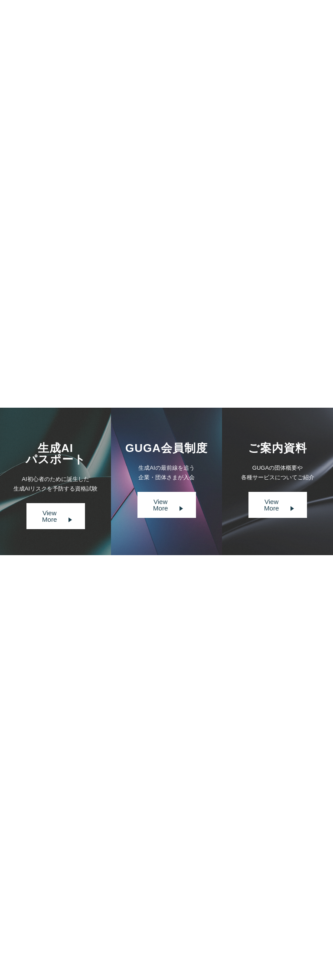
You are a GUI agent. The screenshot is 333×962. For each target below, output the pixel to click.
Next (194, 358)
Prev (139, 358)
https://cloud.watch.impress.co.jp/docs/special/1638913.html (111, 316)
